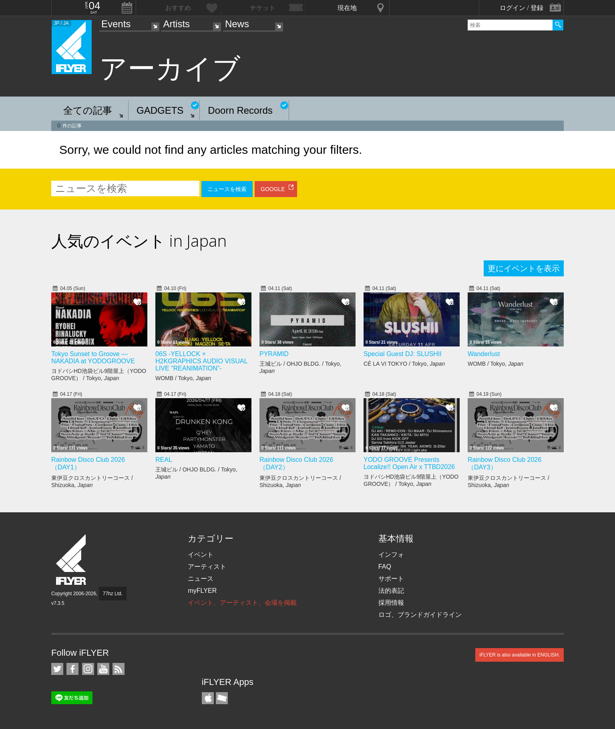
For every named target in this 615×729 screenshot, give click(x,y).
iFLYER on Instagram (88, 669)
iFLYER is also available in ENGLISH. (519, 655)
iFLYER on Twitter (57, 669)
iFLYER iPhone (208, 698)
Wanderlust (484, 353)
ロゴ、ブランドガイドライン (420, 614)
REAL (163, 459)
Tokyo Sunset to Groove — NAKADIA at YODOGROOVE (93, 357)
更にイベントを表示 (524, 268)
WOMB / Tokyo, (183, 378)
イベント (200, 554)
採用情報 (391, 602)
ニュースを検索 (227, 189)
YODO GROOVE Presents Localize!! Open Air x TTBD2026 (409, 463)
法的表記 (391, 590)
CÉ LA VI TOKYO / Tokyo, (404, 363)
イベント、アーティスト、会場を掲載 (242, 602)
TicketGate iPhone (222, 698)
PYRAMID (274, 353)
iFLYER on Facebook (72, 669)
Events (116, 23)
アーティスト (207, 566)
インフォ (391, 554)
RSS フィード (119, 669)
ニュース (200, 578)
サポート (391, 578)
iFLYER (72, 560)
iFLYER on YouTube (103, 669)
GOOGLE (273, 189)
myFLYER (202, 590)
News (237, 23)
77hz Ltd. (113, 593)
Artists (176, 23)
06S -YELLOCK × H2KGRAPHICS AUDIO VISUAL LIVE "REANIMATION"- (201, 361)
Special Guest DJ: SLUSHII (403, 353)
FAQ (384, 566)
